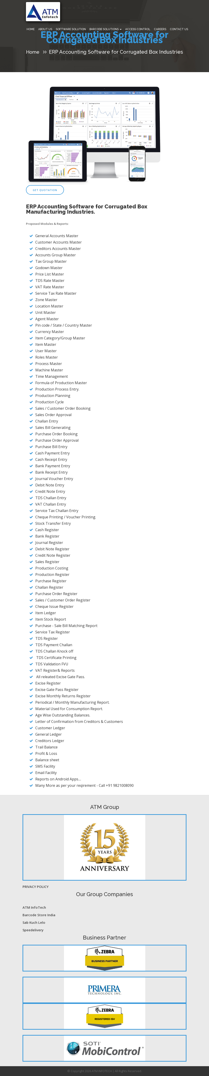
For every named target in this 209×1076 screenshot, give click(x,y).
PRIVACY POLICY (35, 886)
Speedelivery (33, 930)
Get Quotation (45, 190)
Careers (160, 29)
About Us (45, 29)
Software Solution (71, 29)
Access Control (137, 29)
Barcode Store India (39, 915)
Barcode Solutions (105, 29)
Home (31, 29)
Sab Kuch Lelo (34, 922)
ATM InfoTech (34, 907)
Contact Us (179, 29)
